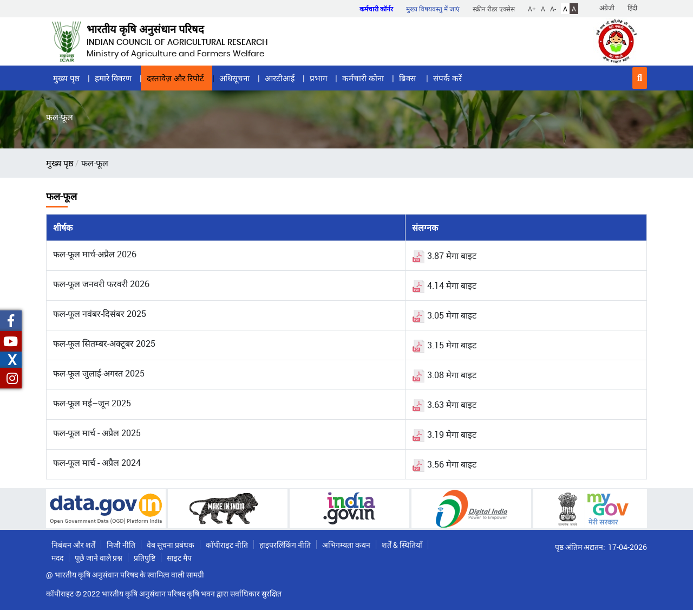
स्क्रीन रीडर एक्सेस (494, 8)
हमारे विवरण (113, 78)
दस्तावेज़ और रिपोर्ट (175, 78)
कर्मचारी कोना (363, 78)
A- (553, 8)
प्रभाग (318, 78)
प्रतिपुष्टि (144, 558)
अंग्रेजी (606, 7)
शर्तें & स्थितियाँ (402, 545)
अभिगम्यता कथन (346, 545)
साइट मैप (179, 558)
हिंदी (632, 7)
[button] (639, 78)
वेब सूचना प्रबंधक (170, 545)
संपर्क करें (447, 78)
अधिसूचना (234, 78)
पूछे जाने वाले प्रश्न (98, 558)
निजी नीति (121, 545)
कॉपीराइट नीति (227, 545)
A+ (532, 8)
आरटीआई (280, 78)
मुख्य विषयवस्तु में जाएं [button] (433, 8)
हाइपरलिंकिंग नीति (285, 545)
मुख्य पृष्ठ (66, 78)
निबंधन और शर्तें (73, 545)
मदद (57, 558)
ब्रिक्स (408, 78)
